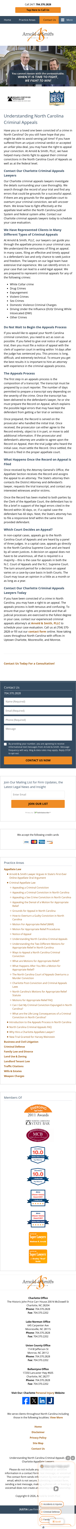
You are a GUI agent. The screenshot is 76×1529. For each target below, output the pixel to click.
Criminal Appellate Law (22, 882)
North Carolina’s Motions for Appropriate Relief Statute (39, 993)
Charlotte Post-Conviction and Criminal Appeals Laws (39, 984)
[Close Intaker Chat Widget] (73, 1458)
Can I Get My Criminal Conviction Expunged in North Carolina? (42, 1006)
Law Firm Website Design (38, 1509)
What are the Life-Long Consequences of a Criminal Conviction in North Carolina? (41, 1015)
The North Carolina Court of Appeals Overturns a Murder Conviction (40, 976)
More (70, 20)
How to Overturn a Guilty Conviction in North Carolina (38, 917)
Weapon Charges (14, 1076)
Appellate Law (12, 869)
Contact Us (49, 20)
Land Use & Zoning (15, 1056)
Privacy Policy (38, 1437)
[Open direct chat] (68, 1458)
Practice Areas (27, 20)
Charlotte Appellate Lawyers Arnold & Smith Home (38, 35)
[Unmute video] (57, 1489)
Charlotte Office (38, 1298)
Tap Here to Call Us (38, 10)
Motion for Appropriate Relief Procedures (36, 929)
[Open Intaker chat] (43, 1527)
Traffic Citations (14, 1066)
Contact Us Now (38, 760)
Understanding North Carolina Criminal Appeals (39, 939)
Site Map (38, 1443)
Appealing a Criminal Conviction (30, 887)
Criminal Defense (14, 1046)
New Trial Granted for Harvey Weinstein (32, 1037)
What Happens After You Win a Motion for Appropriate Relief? (36, 967)
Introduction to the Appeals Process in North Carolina (40, 1022)
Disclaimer (38, 1432)
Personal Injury (45, 1393)
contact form (37, 631)
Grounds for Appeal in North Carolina (34, 911)
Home (7, 20)
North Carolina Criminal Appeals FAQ (30, 1027)
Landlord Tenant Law (17, 1061)
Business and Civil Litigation (21, 1041)
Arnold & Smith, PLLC (45, 623)
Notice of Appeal (21, 934)
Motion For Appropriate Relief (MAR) (33, 924)
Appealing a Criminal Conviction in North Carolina (40, 892)
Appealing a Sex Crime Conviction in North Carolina (41, 897)
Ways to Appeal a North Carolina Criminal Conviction (36, 954)
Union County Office (38, 1345)
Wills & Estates (13, 1071)
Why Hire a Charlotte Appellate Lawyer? (31, 1032)
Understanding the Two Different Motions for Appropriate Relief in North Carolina (38, 945)
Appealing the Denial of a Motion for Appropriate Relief (40, 904)
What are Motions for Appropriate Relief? (36, 961)
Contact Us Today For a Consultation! (29, 663)
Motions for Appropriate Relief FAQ (32, 1000)
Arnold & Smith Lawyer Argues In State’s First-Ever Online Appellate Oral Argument (38, 875)
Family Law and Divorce (18, 1051)
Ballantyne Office (38, 1369)
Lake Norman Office (38, 1321)
